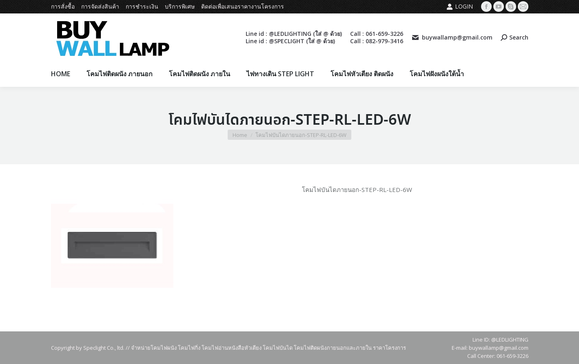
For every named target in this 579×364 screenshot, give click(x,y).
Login (459, 6)
